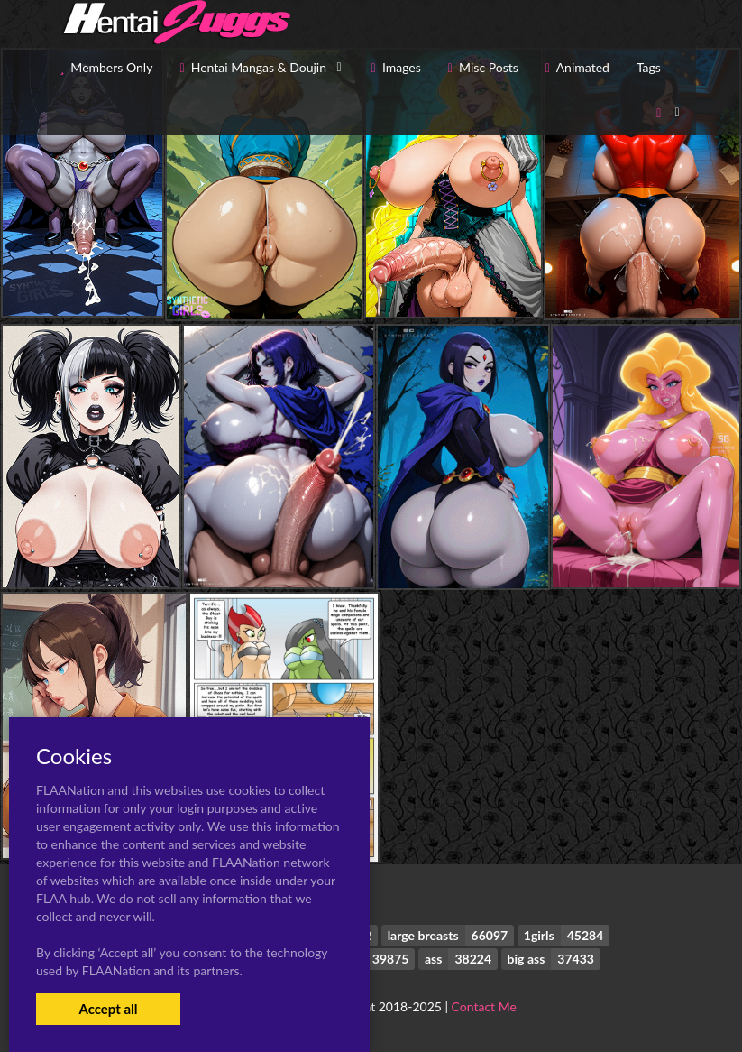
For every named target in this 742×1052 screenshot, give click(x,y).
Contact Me (484, 1006)
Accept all (107, 1009)
